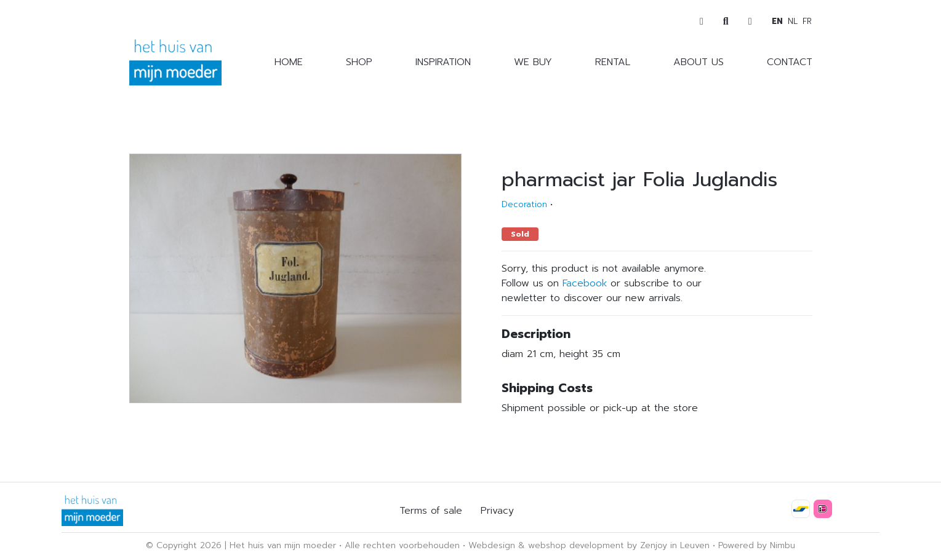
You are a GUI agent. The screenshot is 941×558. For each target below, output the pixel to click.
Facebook (585, 283)
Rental (612, 62)
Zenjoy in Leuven (675, 545)
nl (793, 21)
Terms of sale (430, 510)
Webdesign (491, 545)
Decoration (524, 204)
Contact (789, 62)
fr (807, 21)
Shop (359, 62)
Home (288, 62)
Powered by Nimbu (756, 545)
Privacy (497, 510)
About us (698, 62)
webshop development (576, 545)
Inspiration (443, 62)
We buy (533, 62)
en (777, 21)
